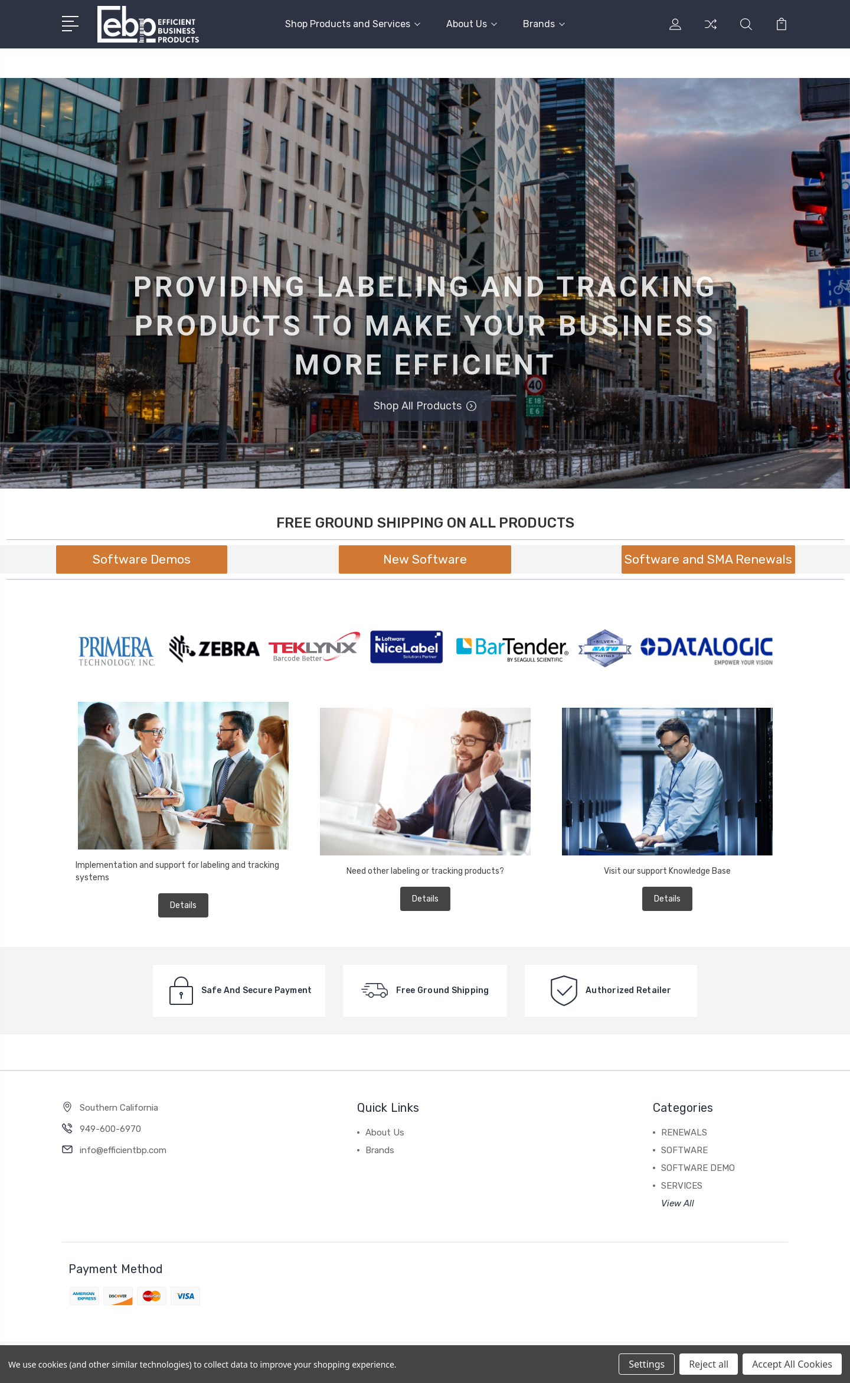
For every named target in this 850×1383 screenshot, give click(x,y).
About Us (471, 24)
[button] (141, 559)
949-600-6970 (110, 1129)
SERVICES (681, 1185)
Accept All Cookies (792, 1364)
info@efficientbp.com (123, 1150)
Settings (647, 1364)
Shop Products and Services (352, 24)
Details (183, 905)
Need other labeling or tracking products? (425, 871)
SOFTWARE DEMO (698, 1168)
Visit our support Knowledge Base (667, 871)
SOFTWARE (684, 1150)
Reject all (708, 1364)
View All (677, 1203)
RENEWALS (684, 1132)
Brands (544, 24)
